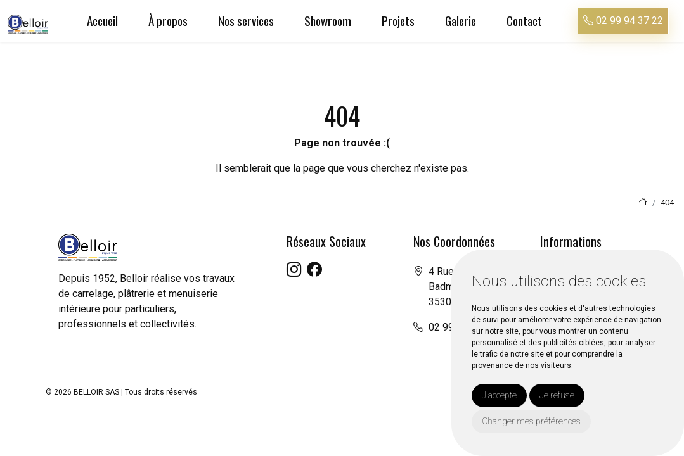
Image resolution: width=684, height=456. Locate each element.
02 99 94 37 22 (623, 21)
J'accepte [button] (499, 395)
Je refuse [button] (556, 395)
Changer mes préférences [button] (531, 421)
